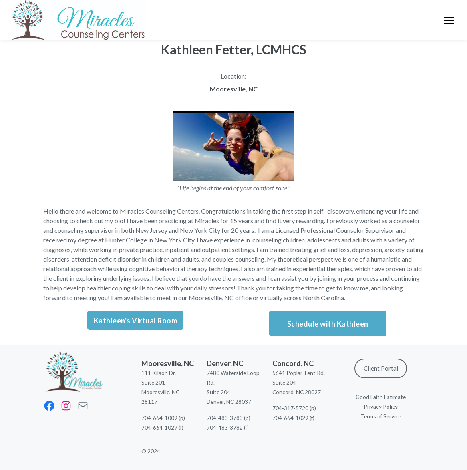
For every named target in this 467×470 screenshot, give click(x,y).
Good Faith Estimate (381, 396)
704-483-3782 (225, 427)
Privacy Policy (381, 406)
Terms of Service (380, 416)
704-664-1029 (159, 427)
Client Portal (381, 368)
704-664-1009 (159, 417)
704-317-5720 (290, 408)
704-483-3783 (225, 417)
